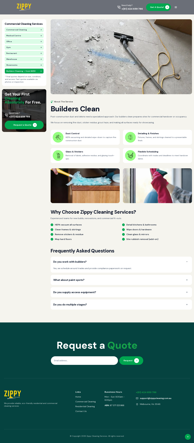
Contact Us (81, 411)
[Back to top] (188, 437)
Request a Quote (25, 125)
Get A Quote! (159, 7)
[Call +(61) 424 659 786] (130, 7)
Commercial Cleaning (85, 401)
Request (131, 360)
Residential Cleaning (85, 406)
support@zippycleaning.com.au (155, 398)
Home (78, 396)
